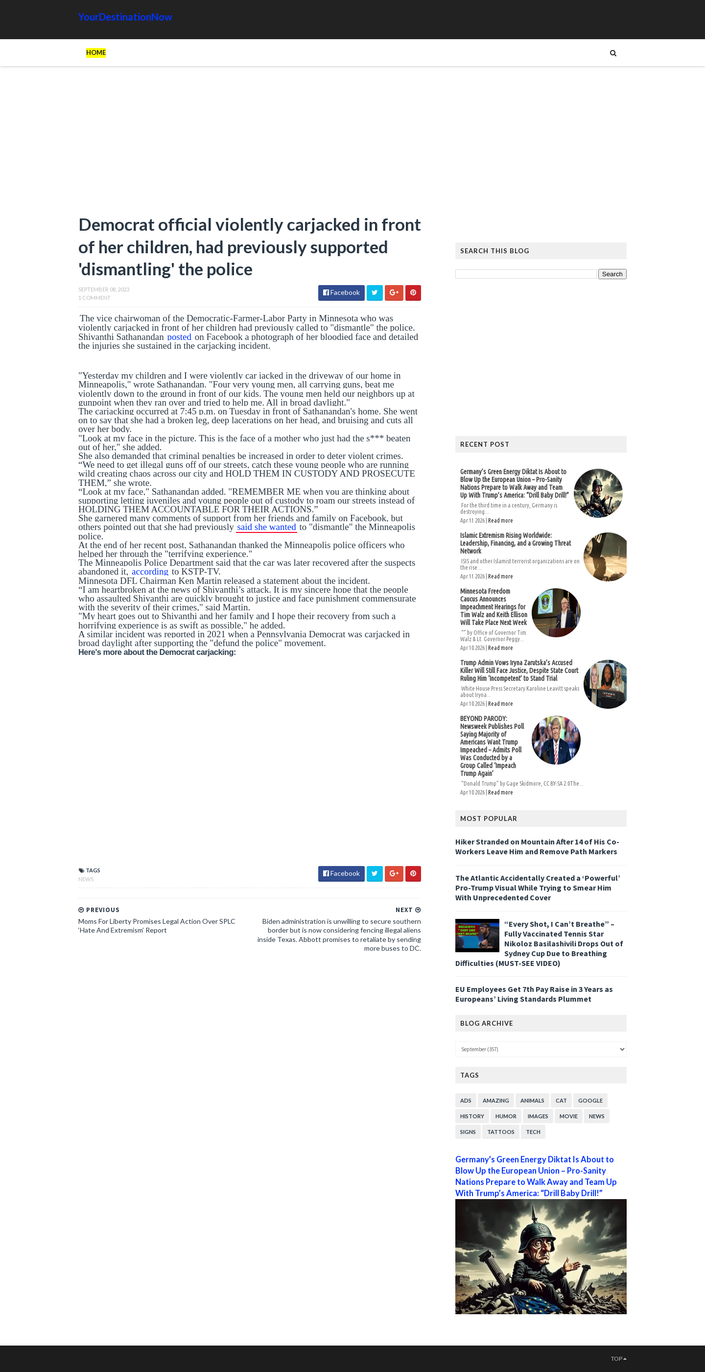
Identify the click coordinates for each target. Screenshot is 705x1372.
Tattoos (501, 1132)
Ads (465, 1100)
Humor (506, 1116)
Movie (569, 1116)
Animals (532, 1100)
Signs (468, 1132)
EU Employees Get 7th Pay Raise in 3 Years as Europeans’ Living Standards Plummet (534, 994)
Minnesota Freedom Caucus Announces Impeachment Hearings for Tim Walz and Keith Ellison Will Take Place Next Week (493, 606)
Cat (561, 1100)
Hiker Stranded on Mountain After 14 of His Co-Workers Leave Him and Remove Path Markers (537, 846)
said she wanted (266, 527)
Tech (533, 1132)
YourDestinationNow (125, 17)
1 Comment (94, 297)
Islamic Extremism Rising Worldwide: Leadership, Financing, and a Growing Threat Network (515, 543)
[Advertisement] (249, 144)
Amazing (496, 1100)
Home (96, 52)
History (472, 1116)
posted (179, 337)
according (150, 571)
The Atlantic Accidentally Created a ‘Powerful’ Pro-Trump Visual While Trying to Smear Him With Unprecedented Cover (537, 887)
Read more (500, 520)
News (86, 879)
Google (590, 1100)
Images (538, 1116)
